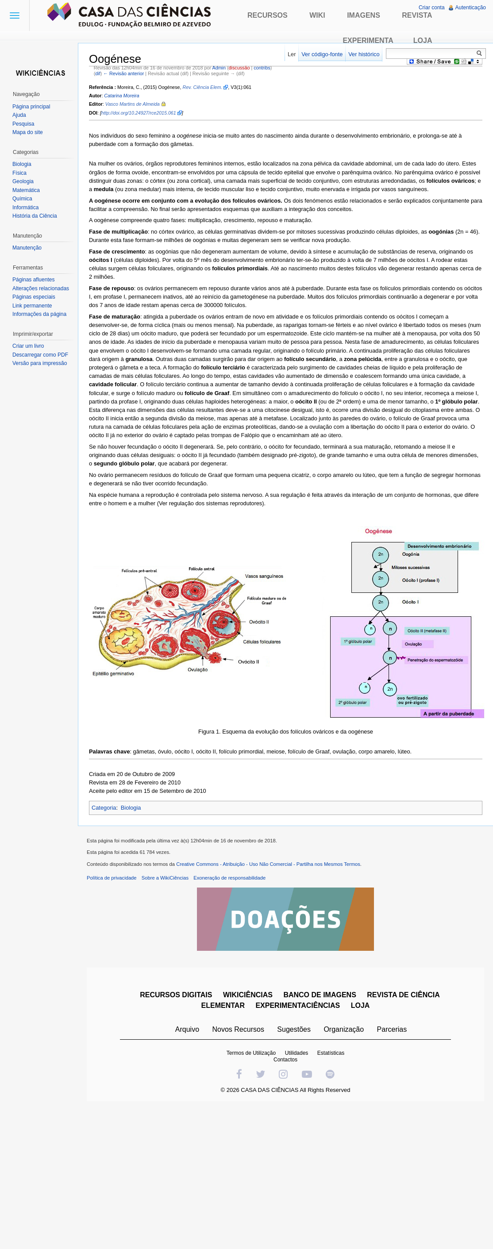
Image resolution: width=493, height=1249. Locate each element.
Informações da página (39, 314)
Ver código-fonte (322, 54)
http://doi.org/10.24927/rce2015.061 (138, 112)
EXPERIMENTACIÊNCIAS (297, 1005)
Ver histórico (363, 54)
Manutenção (27, 248)
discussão (239, 67)
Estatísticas (330, 1053)
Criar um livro (28, 346)
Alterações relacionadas (40, 288)
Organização (344, 1029)
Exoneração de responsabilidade (229, 877)
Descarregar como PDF (40, 355)
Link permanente (32, 306)
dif (97, 73)
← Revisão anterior (123, 73)
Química (22, 199)
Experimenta (368, 40)
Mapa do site (27, 132)
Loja (422, 40)
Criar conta (432, 7)
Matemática (26, 190)
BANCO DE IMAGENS (319, 995)
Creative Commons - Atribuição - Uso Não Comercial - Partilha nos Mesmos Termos (268, 864)
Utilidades (296, 1053)
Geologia (23, 181)
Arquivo (187, 1029)
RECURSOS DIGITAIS (176, 995)
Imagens (363, 15)
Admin (219, 67)
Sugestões (294, 1029)
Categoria (104, 807)
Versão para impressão (39, 363)
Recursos (267, 15)
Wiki (317, 15)
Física (19, 173)
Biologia (131, 807)
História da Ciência (34, 216)
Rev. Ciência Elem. (202, 87)
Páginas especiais (33, 297)
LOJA (360, 1005)
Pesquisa (23, 124)
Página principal (31, 107)
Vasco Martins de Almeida (132, 104)
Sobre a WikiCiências (165, 877)
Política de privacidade (112, 877)
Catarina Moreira (121, 95)
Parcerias (392, 1029)
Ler (292, 54)
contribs (262, 67)
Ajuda (19, 115)
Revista (417, 15)
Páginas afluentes (33, 280)
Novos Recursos (238, 1029)
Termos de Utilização (251, 1053)
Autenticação (470, 7)
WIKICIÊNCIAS (248, 995)
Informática (25, 207)
